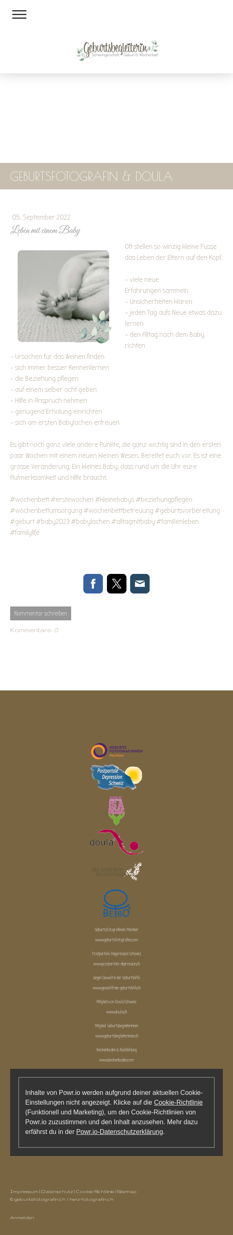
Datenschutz (57, 1191)
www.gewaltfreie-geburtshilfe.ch (117, 988)
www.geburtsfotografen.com (116, 940)
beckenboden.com (121, 1060)
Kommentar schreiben (40, 613)
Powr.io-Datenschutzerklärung (119, 1131)
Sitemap (127, 1191)
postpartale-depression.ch (121, 964)
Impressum (24, 1191)
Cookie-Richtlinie (178, 1102)
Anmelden (22, 1217)
